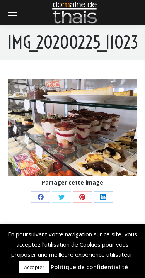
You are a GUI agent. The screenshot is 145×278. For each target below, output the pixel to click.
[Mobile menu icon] (12, 12)
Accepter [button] (34, 267)
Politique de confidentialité (89, 267)
